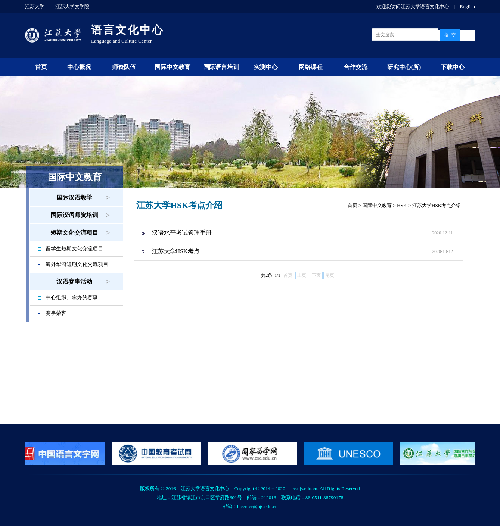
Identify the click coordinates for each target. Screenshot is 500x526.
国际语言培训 (221, 67)
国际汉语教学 (74, 197)
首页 (41, 67)
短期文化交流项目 (74, 232)
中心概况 (79, 67)
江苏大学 (34, 6)
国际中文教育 (172, 67)
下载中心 (453, 67)
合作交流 (355, 67)
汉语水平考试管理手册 (182, 232)
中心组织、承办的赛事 (72, 297)
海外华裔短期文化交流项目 (77, 264)
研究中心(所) (404, 67)
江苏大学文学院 (72, 6)
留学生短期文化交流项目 (74, 248)
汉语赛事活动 (74, 281)
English (467, 6)
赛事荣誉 (56, 313)
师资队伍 (124, 67)
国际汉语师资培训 (74, 215)
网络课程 (311, 67)
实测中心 (266, 67)
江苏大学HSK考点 (176, 251)
